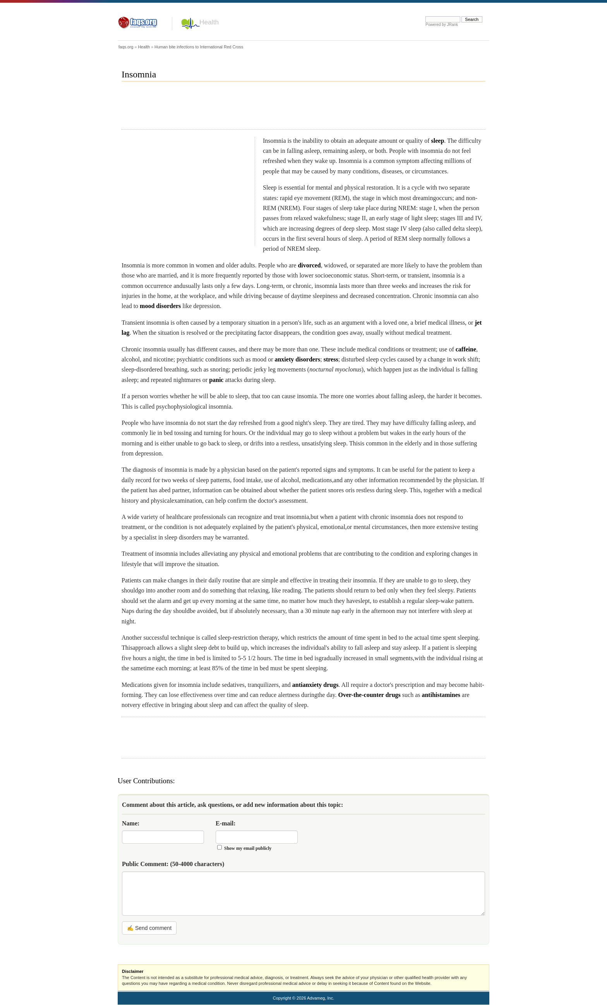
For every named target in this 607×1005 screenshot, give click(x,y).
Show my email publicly (247, 848)
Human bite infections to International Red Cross (198, 47)
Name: (130, 823)
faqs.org (126, 47)
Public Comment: (173, 864)
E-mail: (226, 823)
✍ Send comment (149, 928)
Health (209, 22)
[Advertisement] (262, 108)
